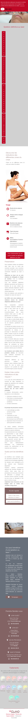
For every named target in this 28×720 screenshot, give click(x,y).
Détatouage (2, 690)
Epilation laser (8, 691)
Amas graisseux (25, 691)
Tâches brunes (14, 691)
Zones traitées (3, 70)
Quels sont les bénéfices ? (14, 501)
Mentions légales (10, 714)
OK (2, 9)
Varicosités (25, 681)
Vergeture (20, 681)
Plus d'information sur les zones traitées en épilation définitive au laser (15, 255)
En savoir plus (22, 5)
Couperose (8, 681)
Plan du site (19, 714)
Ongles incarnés (19, 691)
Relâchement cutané (17, 702)
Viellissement (11, 702)
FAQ (3, 140)
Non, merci (8, 9)
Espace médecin (10, 716)
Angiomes (14, 681)
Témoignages (3, 125)
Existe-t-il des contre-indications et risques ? (14, 496)
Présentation (3, 44)
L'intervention (3, 98)
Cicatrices (3, 681)
